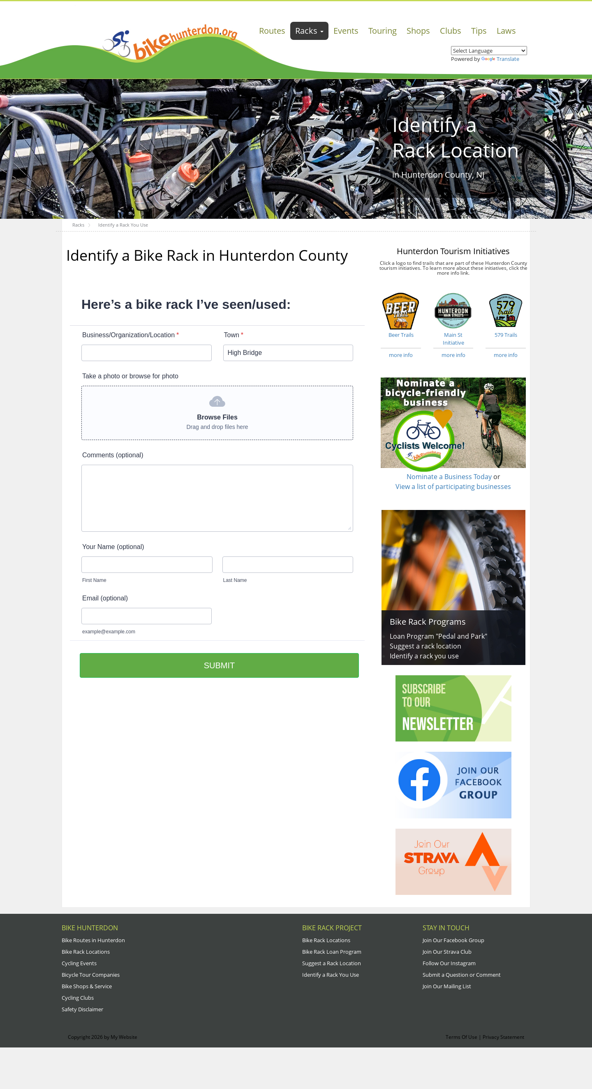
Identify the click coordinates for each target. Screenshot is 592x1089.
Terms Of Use (461, 1036)
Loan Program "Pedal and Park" (438, 636)
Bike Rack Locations (86, 951)
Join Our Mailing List (447, 986)
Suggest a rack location (425, 646)
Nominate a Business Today (449, 476)
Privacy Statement (503, 1036)
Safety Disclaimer (82, 1009)
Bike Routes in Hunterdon (93, 940)
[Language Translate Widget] (489, 50)
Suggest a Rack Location (331, 963)
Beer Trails (401, 314)
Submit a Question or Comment (462, 974)
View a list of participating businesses (453, 486)
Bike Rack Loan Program (331, 951)
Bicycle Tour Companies (91, 974)
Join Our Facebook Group (453, 940)
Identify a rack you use (424, 655)
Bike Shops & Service (87, 986)
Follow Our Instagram (449, 963)
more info (401, 355)
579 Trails (506, 314)
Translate (500, 59)
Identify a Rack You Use (330, 974)
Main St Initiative (453, 318)
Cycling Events (79, 963)
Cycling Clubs (78, 997)
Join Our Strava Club (447, 951)
